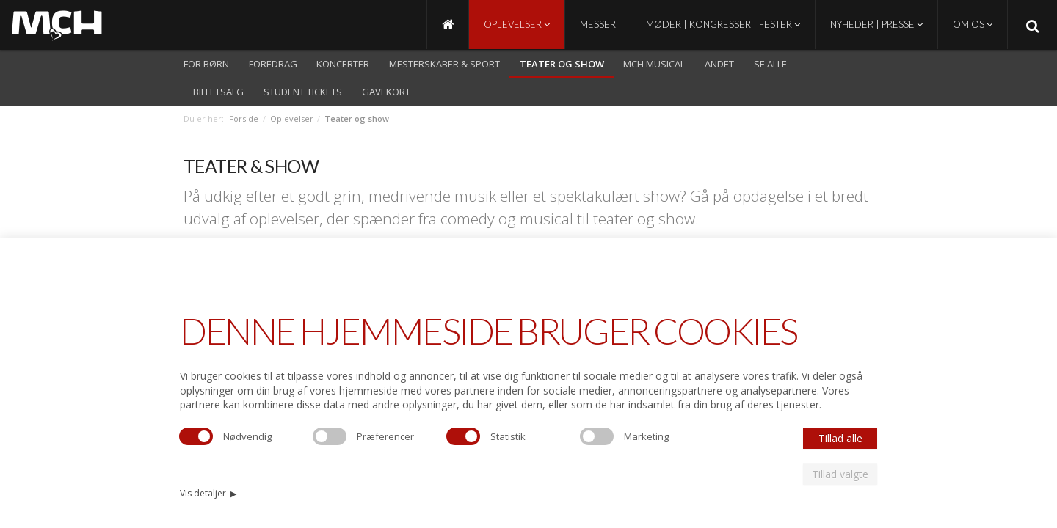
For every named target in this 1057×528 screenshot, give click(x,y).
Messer (598, 24)
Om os (972, 24)
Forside (243, 118)
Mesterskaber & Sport (444, 63)
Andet (719, 63)
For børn (206, 63)
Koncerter (342, 63)
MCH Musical (654, 63)
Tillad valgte (840, 474)
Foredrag (273, 63)
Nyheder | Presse (876, 24)
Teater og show (562, 63)
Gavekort (386, 91)
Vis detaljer (208, 493)
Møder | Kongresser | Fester (723, 24)
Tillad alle (840, 438)
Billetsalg (218, 91)
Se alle (770, 63)
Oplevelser (517, 24)
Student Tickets (303, 91)
